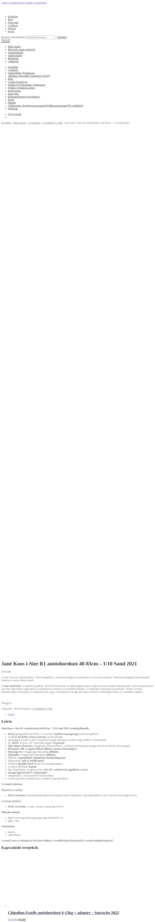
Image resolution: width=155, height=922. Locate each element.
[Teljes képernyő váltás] (9, 917)
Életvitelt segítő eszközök (21, 49)
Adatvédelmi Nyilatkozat (21, 73)
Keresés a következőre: (13, 37)
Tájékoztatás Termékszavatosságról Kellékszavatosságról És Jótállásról (45, 105)
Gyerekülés (34, 122)
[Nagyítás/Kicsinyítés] (12, 917)
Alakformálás (15, 55)
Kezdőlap (13, 16)
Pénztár (12, 28)
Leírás (11, 205)
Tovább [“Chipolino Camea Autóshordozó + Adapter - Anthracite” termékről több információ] (22, 551)
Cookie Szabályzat (18, 82)
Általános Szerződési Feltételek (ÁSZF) (29, 76)
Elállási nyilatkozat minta (21, 87)
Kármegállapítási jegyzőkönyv (24, 96)
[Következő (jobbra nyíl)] (6, 920)
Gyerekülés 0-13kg (52, 122)
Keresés (61, 37)
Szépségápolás (15, 52)
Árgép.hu (77, 803)
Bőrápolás (13, 58)
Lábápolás (13, 61)
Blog (10, 19)
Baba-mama (14, 46)
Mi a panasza (8, 895)
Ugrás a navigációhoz (12, 2)
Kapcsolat (13, 22)
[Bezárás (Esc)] (2, 917)
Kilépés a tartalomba (36, 2)
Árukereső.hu (77, 759)
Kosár (11, 31)
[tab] (81, 205)
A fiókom (13, 25)
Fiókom (12, 901)
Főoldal (12, 691)
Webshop (13, 108)
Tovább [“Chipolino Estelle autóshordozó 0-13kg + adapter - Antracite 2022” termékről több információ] (22, 410)
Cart (11, 910)
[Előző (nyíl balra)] (2, 920)
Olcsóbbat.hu (77, 788)
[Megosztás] (6, 917)
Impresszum (14, 90)
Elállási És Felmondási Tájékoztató (26, 85)
